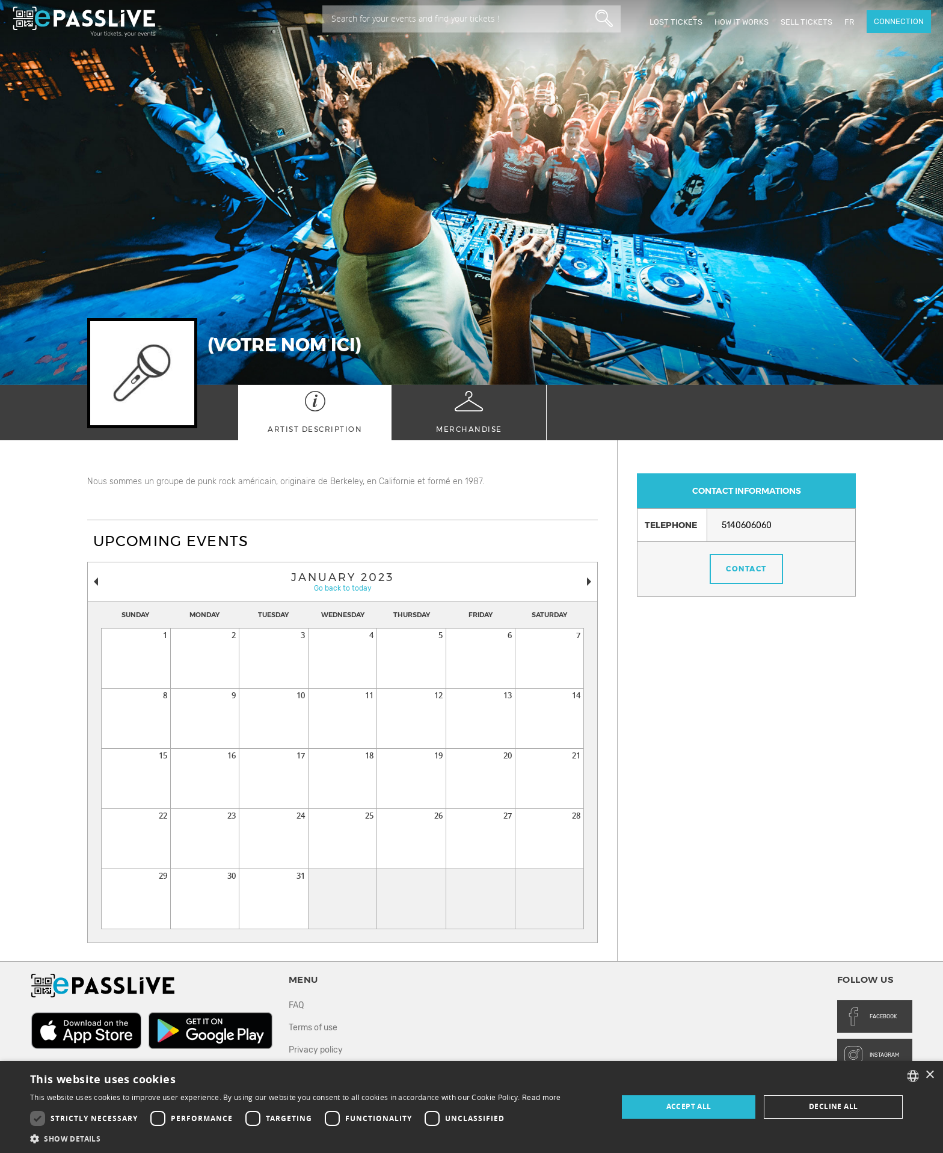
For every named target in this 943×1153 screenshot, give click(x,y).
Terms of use (313, 1027)
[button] (295, 1138)
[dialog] (471, 1107)
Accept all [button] (688, 1106)
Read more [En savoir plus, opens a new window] (541, 1097)
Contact (746, 568)
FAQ (296, 1005)
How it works (741, 21)
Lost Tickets (676, 21)
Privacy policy (316, 1050)
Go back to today (343, 588)
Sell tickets (806, 21)
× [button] (929, 1075)
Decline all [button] (833, 1106)
